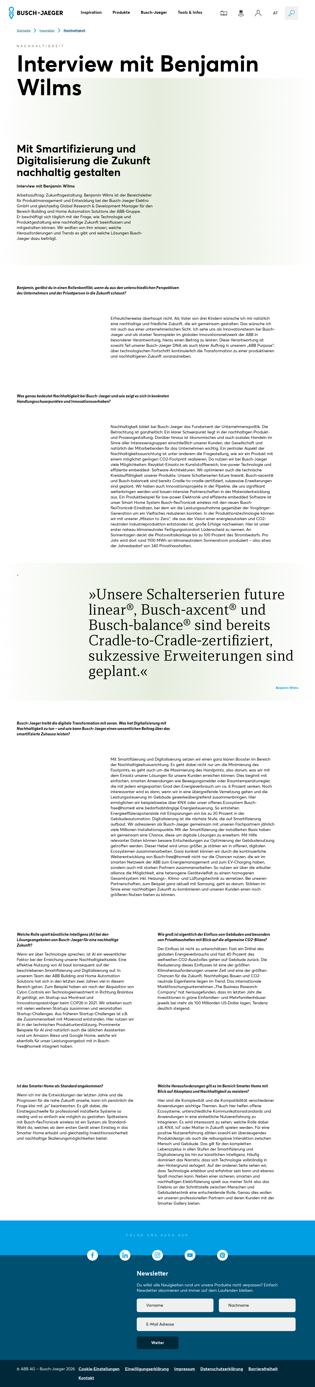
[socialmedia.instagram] (157, 1255)
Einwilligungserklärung (147, 1368)
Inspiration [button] (91, 12)
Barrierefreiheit (263, 1368)
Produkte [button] (121, 12)
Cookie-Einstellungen (99, 1368)
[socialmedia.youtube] (190, 1255)
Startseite (23, 30)
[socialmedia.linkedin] (125, 1255)
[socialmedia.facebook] (92, 1255)
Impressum (184, 1368)
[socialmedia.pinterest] (222, 1255)
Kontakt (86, 1377)
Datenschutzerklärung (221, 1368)
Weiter (157, 1342)
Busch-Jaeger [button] (154, 12)
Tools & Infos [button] (190, 12)
